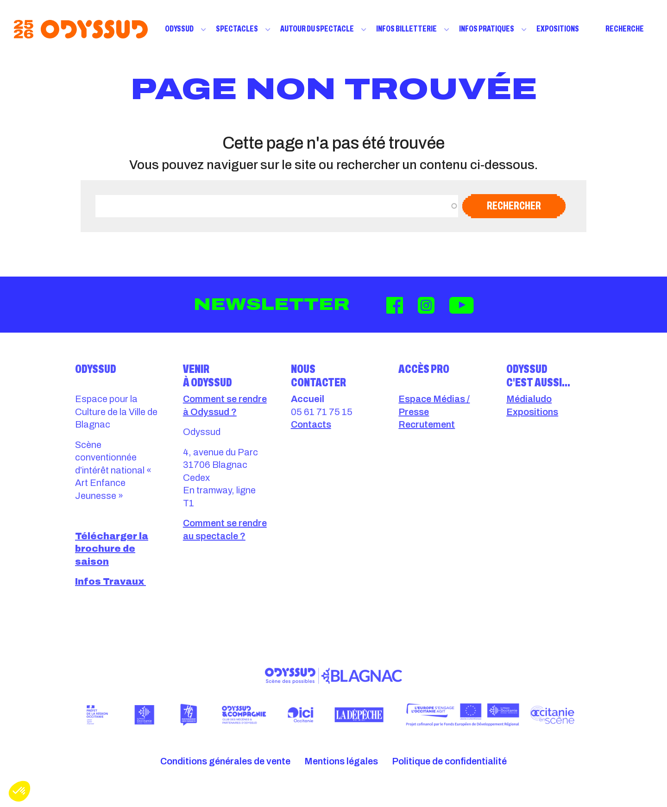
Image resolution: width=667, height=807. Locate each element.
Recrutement (426, 424)
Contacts (311, 424)
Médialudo (529, 399)
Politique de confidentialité (449, 761)
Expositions (557, 28)
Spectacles (237, 28)
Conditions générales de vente (225, 761)
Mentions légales (341, 761)
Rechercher (514, 206)
